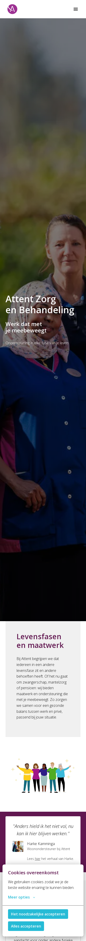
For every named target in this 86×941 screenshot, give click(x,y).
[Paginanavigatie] (75, 9)
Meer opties (21, 897)
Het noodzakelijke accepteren (38, 914)
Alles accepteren (26, 926)
